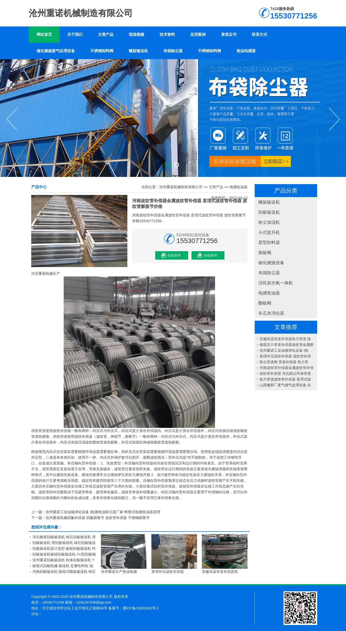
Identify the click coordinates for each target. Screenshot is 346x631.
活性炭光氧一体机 (275, 283)
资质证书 (228, 34)
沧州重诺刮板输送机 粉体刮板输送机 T (63, 560)
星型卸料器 (269, 242)
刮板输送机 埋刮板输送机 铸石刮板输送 (64, 543)
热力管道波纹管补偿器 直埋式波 (285, 379)
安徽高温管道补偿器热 (220, 571)
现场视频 (136, 34)
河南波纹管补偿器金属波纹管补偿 (287, 368)
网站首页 (44, 34)
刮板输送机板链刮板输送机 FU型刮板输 (64, 554)
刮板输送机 (269, 212)
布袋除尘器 (173, 51)
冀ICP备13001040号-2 (141, 608)
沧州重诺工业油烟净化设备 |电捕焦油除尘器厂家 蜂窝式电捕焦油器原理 (103, 512)
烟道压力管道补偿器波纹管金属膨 (287, 345)
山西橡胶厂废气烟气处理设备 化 (285, 385)
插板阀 (264, 252)
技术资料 (167, 34)
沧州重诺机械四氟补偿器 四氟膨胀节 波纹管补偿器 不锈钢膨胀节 (98, 518)
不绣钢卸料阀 (101, 51)
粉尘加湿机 (269, 222)
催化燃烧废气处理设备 (56, 51)
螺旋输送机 (138, 51)
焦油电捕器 (246, 51)
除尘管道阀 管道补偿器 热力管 (284, 362)
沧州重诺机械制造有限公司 (181, 187)
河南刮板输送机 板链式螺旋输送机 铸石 (64, 571)
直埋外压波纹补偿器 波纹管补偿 (285, 356)
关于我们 (75, 34)
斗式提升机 (269, 232)
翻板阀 (264, 303)
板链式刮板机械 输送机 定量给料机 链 (62, 566)
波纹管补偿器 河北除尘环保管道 (285, 373)
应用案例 (198, 34)
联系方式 (259, 34)
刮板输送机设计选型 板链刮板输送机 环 (64, 548)
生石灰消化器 (271, 313)
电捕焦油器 (269, 293)
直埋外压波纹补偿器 (167, 571)
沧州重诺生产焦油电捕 (119, 571)
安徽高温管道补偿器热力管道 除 (285, 339)
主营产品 (105, 34)
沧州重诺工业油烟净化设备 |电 (284, 350)
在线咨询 (174, 255)
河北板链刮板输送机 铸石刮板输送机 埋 (64, 537)
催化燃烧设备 (271, 262)
